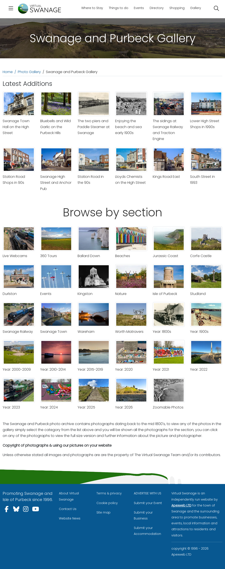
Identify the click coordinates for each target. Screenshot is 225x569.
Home (8, 71)
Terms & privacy (109, 493)
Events (139, 8)
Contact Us (67, 509)
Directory (157, 8)
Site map (103, 512)
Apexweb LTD (181, 505)
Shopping (177, 8)
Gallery (195, 8)
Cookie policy (107, 503)
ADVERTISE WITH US (147, 493)
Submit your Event (148, 503)
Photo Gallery (29, 71)
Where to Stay (92, 8)
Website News (69, 518)
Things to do (118, 8)
